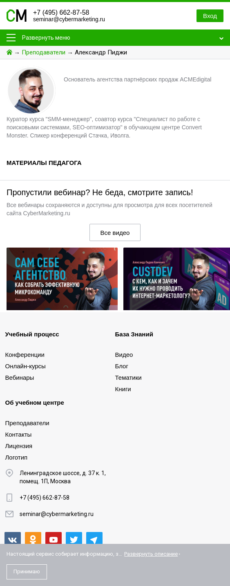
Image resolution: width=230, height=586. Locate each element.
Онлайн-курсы (25, 366)
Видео (124, 354)
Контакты (18, 434)
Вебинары (19, 377)
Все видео (115, 232)
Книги (123, 388)
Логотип (16, 457)
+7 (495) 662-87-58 (61, 12)
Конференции (25, 354)
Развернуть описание (151, 554)
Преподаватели (43, 52)
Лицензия (19, 445)
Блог (121, 366)
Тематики (128, 377)
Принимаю (26, 571)
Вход (210, 15)
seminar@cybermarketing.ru (69, 19)
